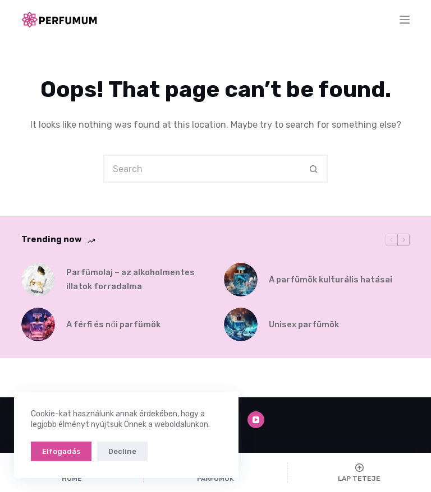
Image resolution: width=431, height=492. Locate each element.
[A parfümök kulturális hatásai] (241, 279)
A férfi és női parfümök (113, 324)
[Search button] (314, 169)
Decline (122, 451)
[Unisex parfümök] (241, 324)
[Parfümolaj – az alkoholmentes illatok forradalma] (38, 279)
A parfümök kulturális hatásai (330, 280)
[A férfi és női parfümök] (38, 324)
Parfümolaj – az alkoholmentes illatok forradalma (130, 279)
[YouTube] (255, 419)
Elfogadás (61, 451)
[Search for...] (201, 169)
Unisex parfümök (304, 324)
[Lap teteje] (359, 472)
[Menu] (405, 20)
